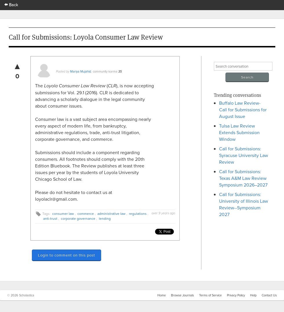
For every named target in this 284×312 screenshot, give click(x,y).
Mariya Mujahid (80, 71)
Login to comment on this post (66, 255)
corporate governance (78, 218)
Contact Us (269, 295)
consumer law (63, 213)
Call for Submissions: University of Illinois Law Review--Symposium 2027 (243, 204)
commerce (85, 213)
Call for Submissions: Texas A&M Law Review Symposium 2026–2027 (243, 178)
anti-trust (50, 218)
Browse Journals (182, 295)
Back (11, 4)
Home (161, 295)
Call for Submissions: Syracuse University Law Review (243, 155)
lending (105, 218)
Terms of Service (210, 295)
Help (253, 295)
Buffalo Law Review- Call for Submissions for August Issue (243, 109)
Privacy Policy (236, 295)
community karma (105, 71)
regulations (138, 213)
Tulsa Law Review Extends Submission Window (239, 132)
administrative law (111, 213)
